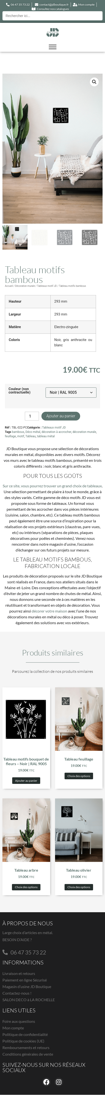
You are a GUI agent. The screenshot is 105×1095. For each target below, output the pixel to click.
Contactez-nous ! (16, 993)
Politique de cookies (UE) (23, 1041)
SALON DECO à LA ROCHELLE (28, 1000)
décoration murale (84, 432)
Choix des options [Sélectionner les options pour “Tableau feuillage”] (78, 776)
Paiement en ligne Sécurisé (24, 980)
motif (20, 436)
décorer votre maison (49, 611)
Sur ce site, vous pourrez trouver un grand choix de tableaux (52, 485)
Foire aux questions (18, 1021)
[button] (94, 82)
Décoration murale (25, 286)
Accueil (9, 286)
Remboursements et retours (25, 1047)
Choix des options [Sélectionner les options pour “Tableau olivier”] (78, 887)
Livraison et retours (18, 973)
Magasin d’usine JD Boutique (26, 986)
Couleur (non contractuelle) (19, 390)
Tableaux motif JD (47, 286)
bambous (18, 432)
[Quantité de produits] (32, 416)
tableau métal (46, 436)
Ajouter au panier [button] (26, 780)
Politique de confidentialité (25, 1034)
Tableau (30, 436)
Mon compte (13, 1028)
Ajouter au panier (60, 416)
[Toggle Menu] (53, 46)
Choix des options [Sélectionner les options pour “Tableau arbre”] (26, 887)
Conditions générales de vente (27, 1054)
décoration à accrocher (56, 432)
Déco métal (33, 432)
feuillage (10, 436)
